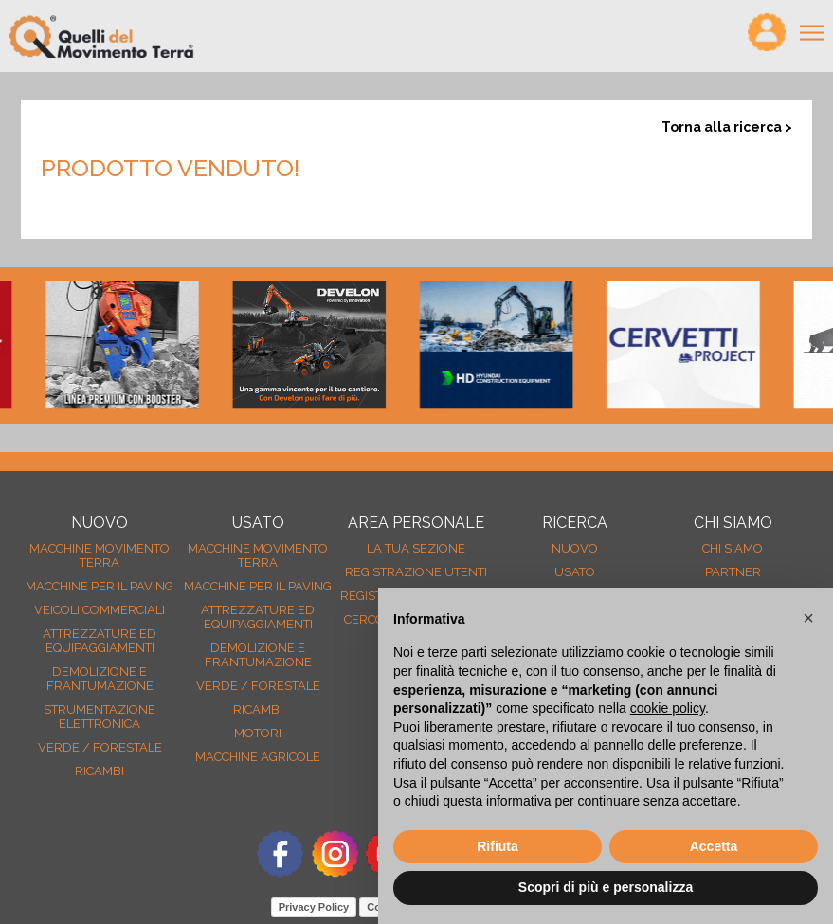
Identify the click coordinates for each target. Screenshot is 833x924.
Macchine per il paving (99, 586)
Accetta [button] (714, 846)
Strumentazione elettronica (99, 716)
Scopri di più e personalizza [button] (605, 887)
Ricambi (99, 771)
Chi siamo (732, 548)
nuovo (575, 548)
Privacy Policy (314, 907)
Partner (733, 572)
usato (574, 572)
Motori (257, 733)
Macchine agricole (257, 757)
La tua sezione (416, 548)
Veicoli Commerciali (99, 610)
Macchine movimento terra (99, 555)
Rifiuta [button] (497, 846)
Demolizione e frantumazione (100, 678)
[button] (808, 618)
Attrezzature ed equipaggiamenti (99, 640)
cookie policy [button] (667, 708)
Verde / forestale (100, 747)
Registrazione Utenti (416, 572)
